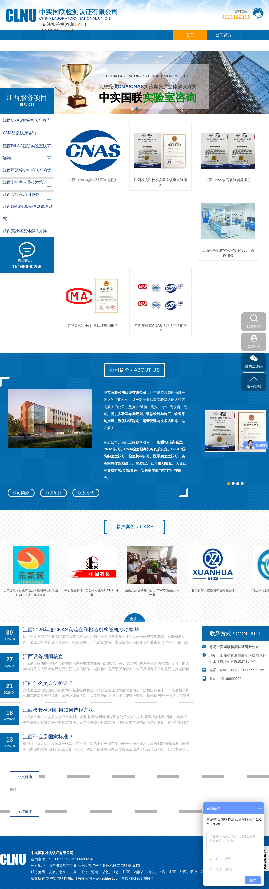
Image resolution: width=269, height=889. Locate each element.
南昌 (13, 789)
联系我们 (151, 46)
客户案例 (84, 46)
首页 (190, 35)
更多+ (134, 619)
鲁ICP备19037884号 (137, 878)
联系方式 (86, 493)
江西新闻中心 (50, 46)
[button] (132, 109)
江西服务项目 (17, 46)
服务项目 (54, 493)
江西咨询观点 (118, 46)
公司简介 (224, 35)
